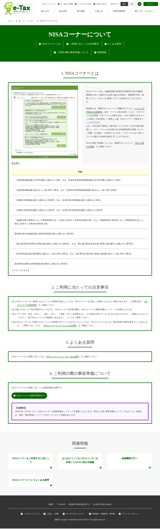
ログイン (150, 4)
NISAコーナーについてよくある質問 (60, 326)
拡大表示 (16, 163)
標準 (124, 4)
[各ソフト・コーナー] (29, 21)
